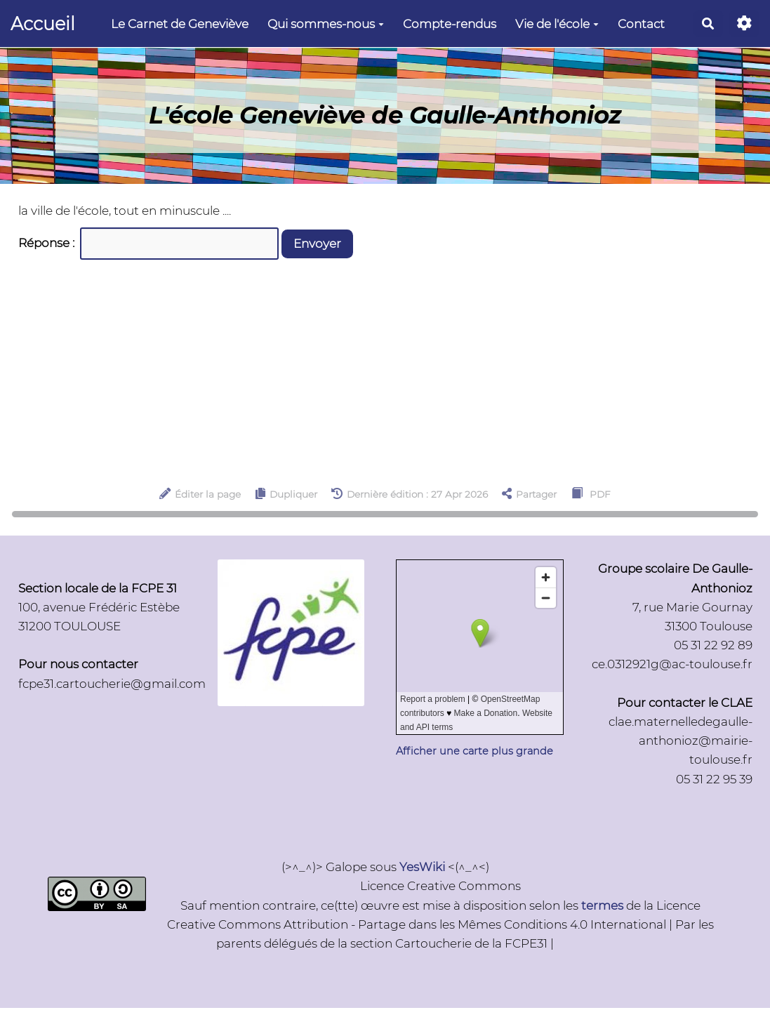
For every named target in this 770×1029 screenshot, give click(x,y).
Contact (641, 24)
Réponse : (47, 243)
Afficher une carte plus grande (474, 751)
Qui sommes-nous (325, 24)
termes (602, 905)
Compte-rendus (449, 24)
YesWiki (422, 867)
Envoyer (317, 244)
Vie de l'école (557, 24)
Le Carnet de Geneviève (179, 24)
